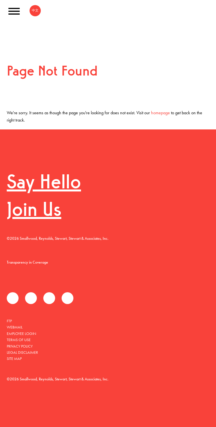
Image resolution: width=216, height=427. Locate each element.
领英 (49, 298)
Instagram (67, 298)
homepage (160, 113)
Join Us (34, 211)
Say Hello (44, 183)
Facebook (13, 298)
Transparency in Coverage (27, 262)
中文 (35, 10)
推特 (31, 298)
